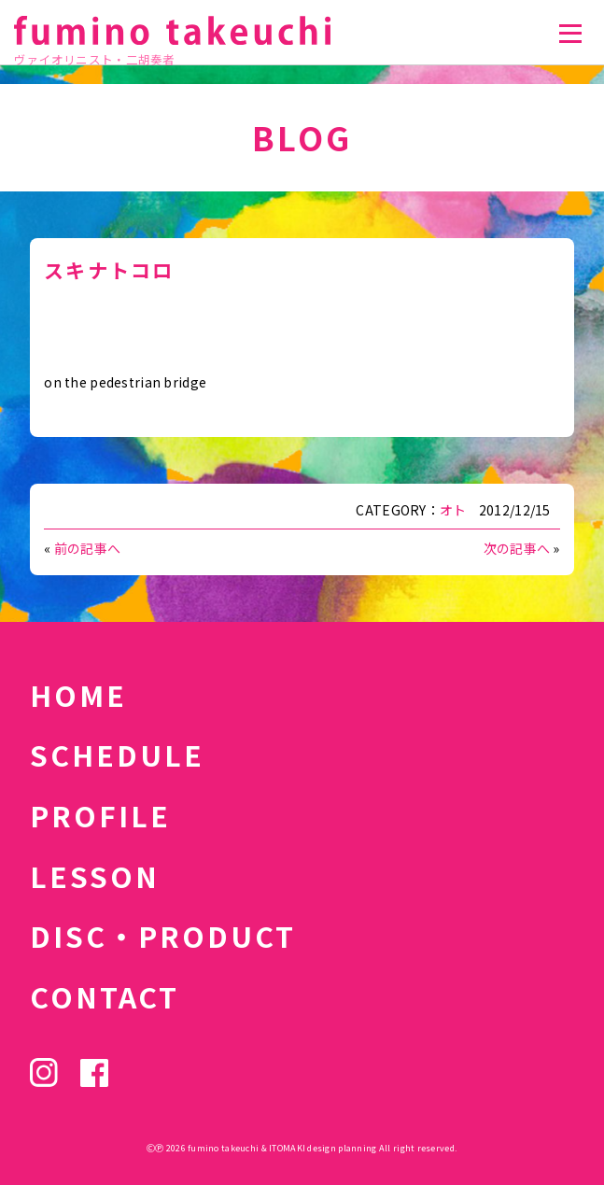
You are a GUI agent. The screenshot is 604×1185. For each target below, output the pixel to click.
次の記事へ (517, 548)
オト (453, 510)
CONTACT (104, 996)
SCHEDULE (117, 754)
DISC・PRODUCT (163, 935)
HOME (78, 694)
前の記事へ (87, 548)
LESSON (95, 875)
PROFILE (100, 815)
